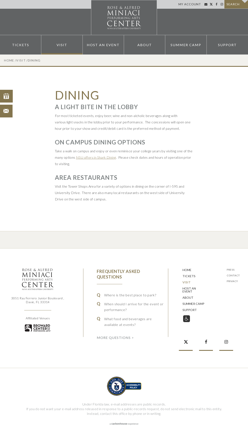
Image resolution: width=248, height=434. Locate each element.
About (144, 45)
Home (9, 60)
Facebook (216, 4)
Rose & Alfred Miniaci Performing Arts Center (124, 17)
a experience (124, 423)
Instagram (221, 4)
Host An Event (103, 45)
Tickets (20, 45)
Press (231, 269)
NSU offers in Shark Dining (96, 157)
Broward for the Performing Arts (38, 328)
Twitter (211, 4)
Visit (62, 45)
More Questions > (115, 337)
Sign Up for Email (205, 4)
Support (227, 45)
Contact (233, 275)
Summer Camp (186, 45)
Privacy (232, 281)
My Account (189, 4)
